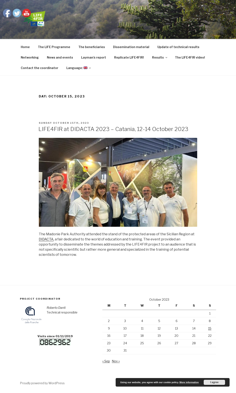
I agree (214, 382)
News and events (60, 57)
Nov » (116, 361)
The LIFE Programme (54, 47)
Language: (78, 68)
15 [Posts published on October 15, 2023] (209, 328)
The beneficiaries (91, 47)
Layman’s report (93, 57)
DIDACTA (46, 239)
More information (189, 382)
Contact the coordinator (39, 68)
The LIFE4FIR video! (190, 57)
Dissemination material (131, 47)
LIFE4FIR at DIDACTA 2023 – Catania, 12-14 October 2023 (113, 129)
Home (25, 47)
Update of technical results (178, 47)
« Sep (106, 361)
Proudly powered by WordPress (42, 383)
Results (160, 57)
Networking (30, 57)
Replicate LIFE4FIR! (129, 57)
